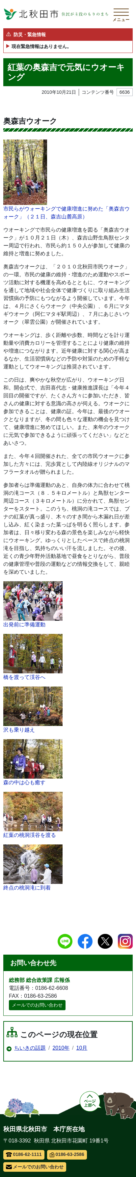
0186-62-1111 (24, 1154)
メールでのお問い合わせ (37, 1005)
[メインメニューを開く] (121, 14)
